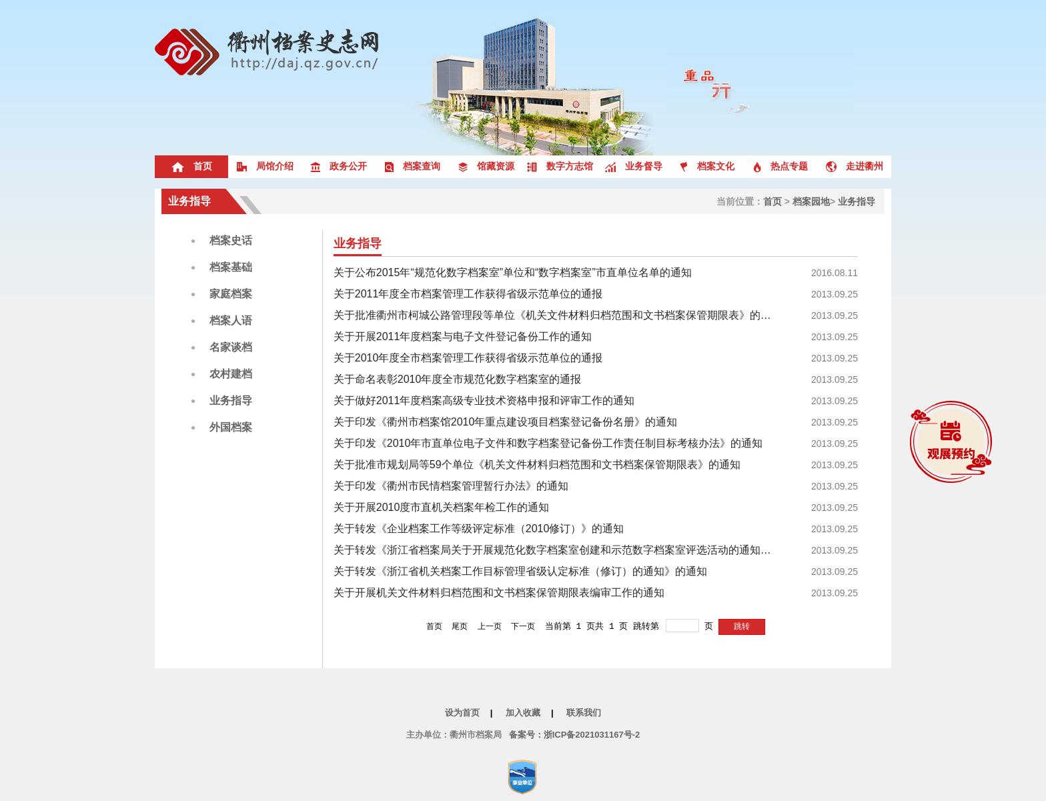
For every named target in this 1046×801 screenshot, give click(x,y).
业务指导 (189, 201)
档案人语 (230, 320)
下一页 (523, 626)
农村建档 (230, 373)
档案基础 (230, 267)
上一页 (490, 626)
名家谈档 (230, 347)
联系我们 (583, 713)
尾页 (460, 626)
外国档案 (230, 427)
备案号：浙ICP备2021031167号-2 (574, 735)
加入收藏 (523, 713)
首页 (772, 201)
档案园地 (811, 201)
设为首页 (462, 713)
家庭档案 (230, 293)
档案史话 (230, 240)
